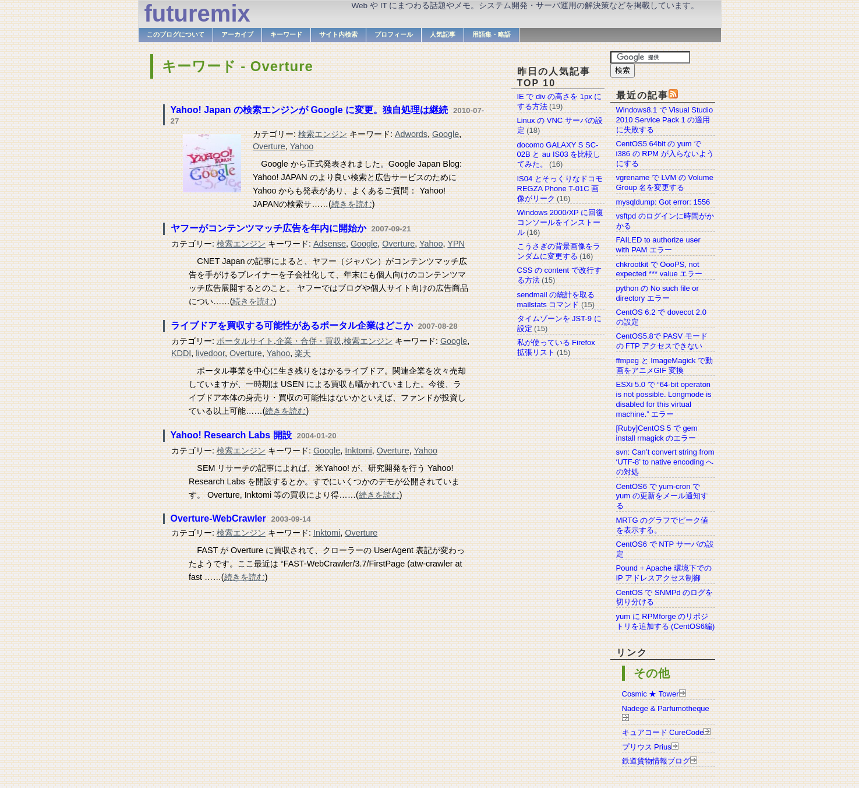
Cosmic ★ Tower (650, 694)
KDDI (181, 353)
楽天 (303, 353)
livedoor (210, 353)
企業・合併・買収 (308, 341)
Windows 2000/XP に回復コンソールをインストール (560, 222)
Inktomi (358, 450)
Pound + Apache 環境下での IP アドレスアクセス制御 (664, 573)
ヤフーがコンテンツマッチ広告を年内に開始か (268, 228)
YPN (456, 243)
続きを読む (351, 204)
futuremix (197, 13)
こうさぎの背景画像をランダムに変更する (558, 251)
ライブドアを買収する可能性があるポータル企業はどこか (292, 325)
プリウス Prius (646, 747)
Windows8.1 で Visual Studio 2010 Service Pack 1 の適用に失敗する (664, 119)
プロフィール (393, 34)
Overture (269, 146)
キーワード (286, 34)
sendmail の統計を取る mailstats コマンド (556, 299)
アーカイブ (237, 34)
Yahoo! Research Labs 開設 (231, 435)
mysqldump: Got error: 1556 (663, 202)
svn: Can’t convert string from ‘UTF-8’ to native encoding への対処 (665, 462)
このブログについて (175, 34)
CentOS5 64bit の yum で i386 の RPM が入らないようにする (665, 153)
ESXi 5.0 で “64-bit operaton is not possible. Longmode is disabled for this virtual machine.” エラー (664, 399)
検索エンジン (322, 134)
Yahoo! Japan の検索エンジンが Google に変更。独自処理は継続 (309, 110)
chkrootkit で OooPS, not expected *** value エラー (659, 269)
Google (445, 134)
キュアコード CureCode (663, 732)
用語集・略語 (491, 34)
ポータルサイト (245, 341)
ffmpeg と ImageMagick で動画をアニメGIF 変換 (664, 365)
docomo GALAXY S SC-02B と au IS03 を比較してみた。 (559, 154)
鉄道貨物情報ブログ (656, 761)
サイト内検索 (338, 34)
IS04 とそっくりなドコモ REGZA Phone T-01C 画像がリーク (560, 188)
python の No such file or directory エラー (657, 293)
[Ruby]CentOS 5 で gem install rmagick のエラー (657, 433)
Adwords (411, 134)
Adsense (329, 243)
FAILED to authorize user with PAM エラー (658, 244)
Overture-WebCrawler (218, 518)
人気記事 (442, 34)
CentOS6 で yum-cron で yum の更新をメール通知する (662, 496)
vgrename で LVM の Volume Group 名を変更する (664, 182)
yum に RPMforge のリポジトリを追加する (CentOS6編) (665, 621)
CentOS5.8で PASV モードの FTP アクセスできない (662, 341)
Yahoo (302, 146)
